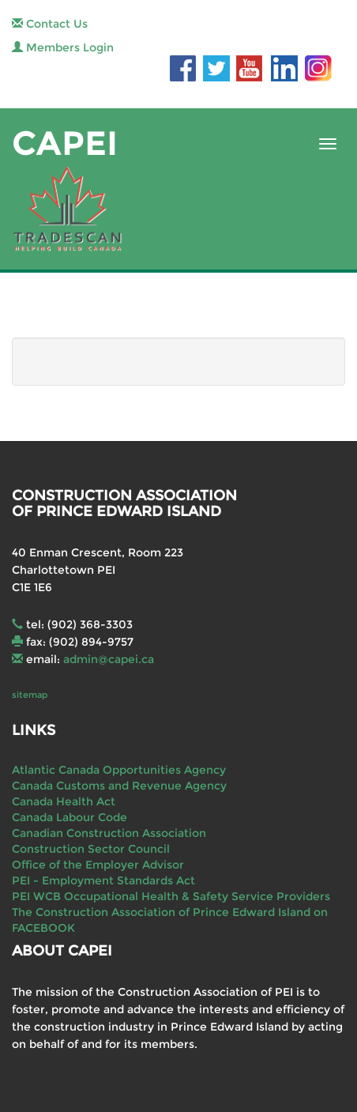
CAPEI (65, 143)
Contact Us (50, 24)
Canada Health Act (63, 801)
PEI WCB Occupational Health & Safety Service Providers (171, 896)
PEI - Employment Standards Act (103, 880)
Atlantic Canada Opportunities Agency (119, 770)
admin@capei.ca (108, 659)
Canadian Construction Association (109, 833)
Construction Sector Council (91, 849)
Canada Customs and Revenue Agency (119, 785)
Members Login (63, 47)
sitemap (29, 694)
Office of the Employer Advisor (98, 865)
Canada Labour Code (69, 817)
